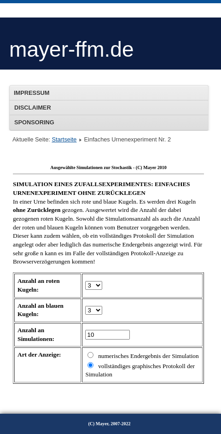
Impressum (32, 92)
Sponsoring (34, 122)
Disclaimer (32, 107)
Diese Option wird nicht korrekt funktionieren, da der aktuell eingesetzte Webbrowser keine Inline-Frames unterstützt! (108, 276)
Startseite (64, 139)
